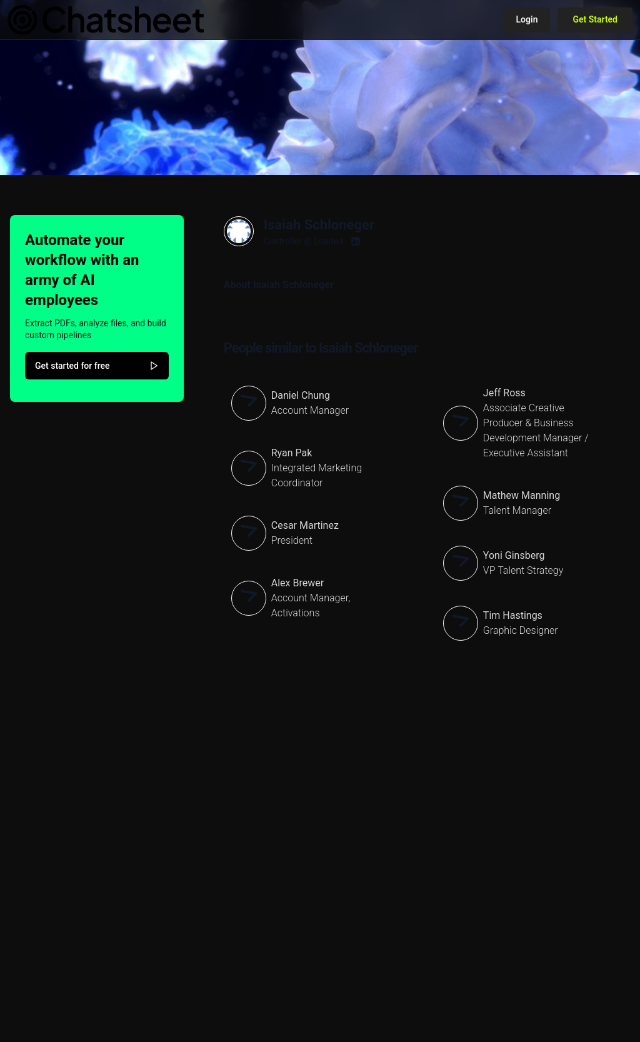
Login (527, 19)
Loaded (328, 241)
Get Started (595, 19)
